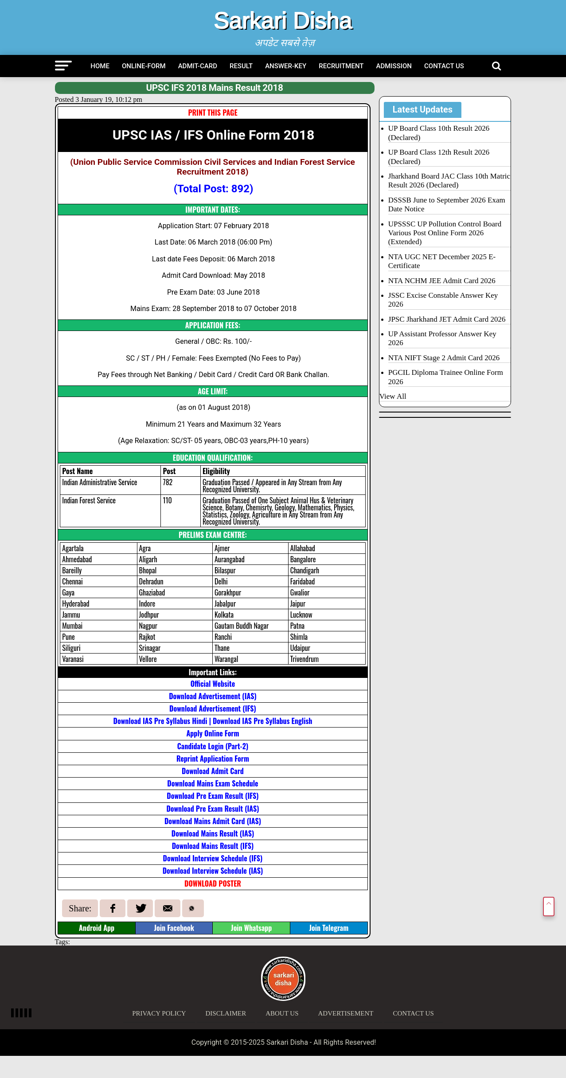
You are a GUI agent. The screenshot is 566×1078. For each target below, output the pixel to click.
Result (241, 66)
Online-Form (144, 66)
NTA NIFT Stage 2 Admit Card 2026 (444, 358)
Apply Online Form (212, 733)
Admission (394, 66)
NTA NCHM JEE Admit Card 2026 (442, 280)
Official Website (213, 683)
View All (392, 396)
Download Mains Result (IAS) (213, 833)
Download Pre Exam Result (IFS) (212, 795)
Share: (80, 908)
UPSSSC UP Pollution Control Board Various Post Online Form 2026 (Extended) (444, 233)
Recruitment (341, 66)
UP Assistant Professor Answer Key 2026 (442, 338)
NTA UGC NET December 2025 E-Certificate (442, 261)
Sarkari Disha (283, 20)
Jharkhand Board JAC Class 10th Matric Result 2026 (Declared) (449, 180)
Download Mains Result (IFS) (213, 846)
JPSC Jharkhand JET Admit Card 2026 (447, 319)
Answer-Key (285, 66)
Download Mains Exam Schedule (212, 783)
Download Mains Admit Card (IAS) (212, 821)
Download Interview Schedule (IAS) (213, 870)
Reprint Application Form (212, 758)
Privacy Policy (159, 1013)
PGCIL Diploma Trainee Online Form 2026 (445, 376)
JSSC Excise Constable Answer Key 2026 (443, 299)
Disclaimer (226, 1013)
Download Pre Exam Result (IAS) (212, 808)
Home (99, 66)
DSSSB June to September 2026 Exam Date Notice (446, 204)
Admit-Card (197, 66)
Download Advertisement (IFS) (212, 708)
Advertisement (346, 1013)
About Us (281, 1013)
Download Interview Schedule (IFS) (213, 858)
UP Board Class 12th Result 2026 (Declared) (438, 156)
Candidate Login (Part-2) (212, 746)
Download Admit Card (213, 771)
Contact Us (444, 66)
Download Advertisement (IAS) (213, 696)
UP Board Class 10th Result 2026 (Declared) (438, 132)
